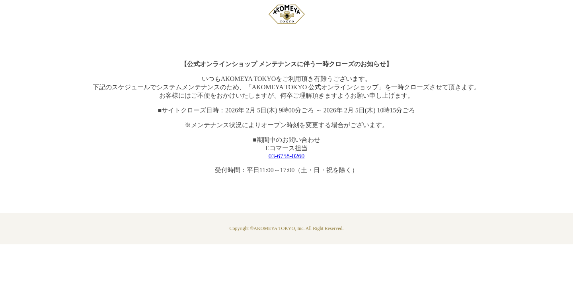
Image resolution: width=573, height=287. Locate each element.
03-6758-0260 (287, 156)
